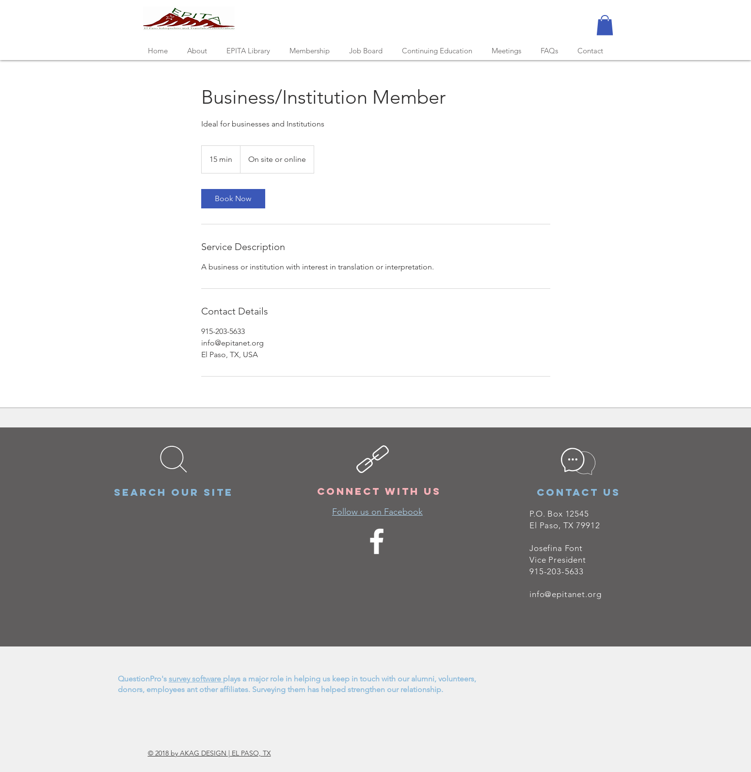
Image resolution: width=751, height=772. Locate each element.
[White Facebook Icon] (377, 541)
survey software (196, 678)
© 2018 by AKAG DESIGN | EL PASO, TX (209, 753)
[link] (233, 198)
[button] (604, 25)
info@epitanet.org (565, 594)
